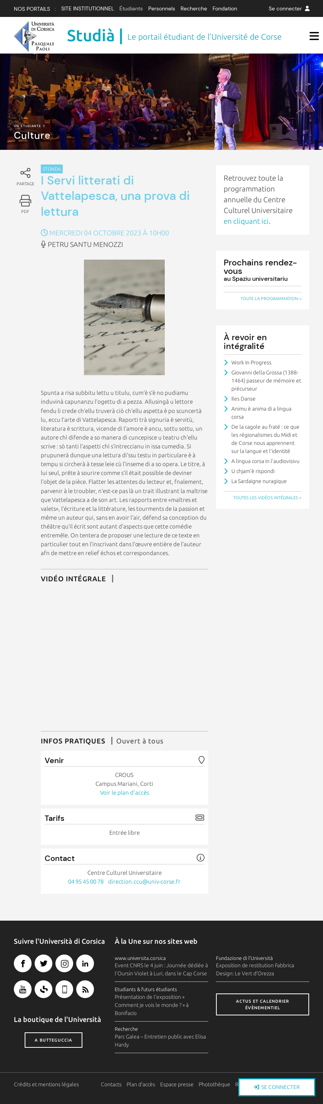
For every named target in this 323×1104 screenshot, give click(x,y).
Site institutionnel (87, 8)
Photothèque (214, 1084)
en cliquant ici (246, 221)
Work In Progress (251, 362)
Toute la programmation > (271, 298)
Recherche (194, 8)
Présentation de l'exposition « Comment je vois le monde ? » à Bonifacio (152, 1005)
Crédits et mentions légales (46, 1084)
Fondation (225, 8)
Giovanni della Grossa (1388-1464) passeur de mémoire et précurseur (266, 380)
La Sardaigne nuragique (259, 481)
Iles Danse (243, 399)
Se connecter (289, 8)
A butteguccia (53, 1040)
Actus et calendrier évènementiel (262, 1004)
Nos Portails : (35, 8)
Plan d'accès (141, 1084)
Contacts (111, 1084)
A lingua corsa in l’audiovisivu (265, 461)
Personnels (161, 8)
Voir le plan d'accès (124, 792)
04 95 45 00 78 (86, 881)
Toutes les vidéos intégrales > (267, 497)
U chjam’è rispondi (252, 471)
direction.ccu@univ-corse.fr (144, 881)
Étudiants (131, 8)
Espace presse (177, 1084)
